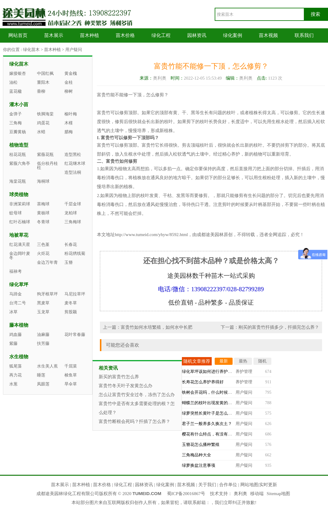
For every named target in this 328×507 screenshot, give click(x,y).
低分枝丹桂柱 (47, 165)
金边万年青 (47, 262)
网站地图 (249, 484)
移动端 (257, 493)
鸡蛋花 (43, 123)
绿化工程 (161, 35)
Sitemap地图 (278, 493)
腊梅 (68, 132)
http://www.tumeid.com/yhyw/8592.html (151, 234)
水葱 (13, 384)
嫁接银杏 (17, 73)
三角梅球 (72, 222)
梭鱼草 (70, 375)
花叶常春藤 (74, 334)
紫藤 (13, 343)
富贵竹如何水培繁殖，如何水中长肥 (156, 327)
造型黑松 (72, 154)
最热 (243, 361)
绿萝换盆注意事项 (198, 465)
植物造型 (18, 145)
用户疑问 (73, 49)
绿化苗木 (31, 49)
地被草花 (18, 235)
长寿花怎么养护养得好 (203, 382)
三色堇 (43, 244)
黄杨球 (43, 213)
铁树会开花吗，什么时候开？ (209, 392)
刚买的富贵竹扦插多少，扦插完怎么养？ (279, 327)
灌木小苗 (18, 104)
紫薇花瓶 (45, 154)
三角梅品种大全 (196, 455)
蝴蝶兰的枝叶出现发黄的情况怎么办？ (217, 403)
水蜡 (41, 132)
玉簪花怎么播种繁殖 (200, 444)
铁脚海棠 (45, 114)
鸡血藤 (15, 334)
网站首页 (17, 35)
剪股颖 (70, 312)
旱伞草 (70, 384)
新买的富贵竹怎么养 (119, 376)
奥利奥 (240, 493)
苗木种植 (89, 35)
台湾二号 (17, 303)
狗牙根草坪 (47, 294)
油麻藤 (43, 334)
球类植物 (18, 194)
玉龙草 (43, 312)
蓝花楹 (15, 91)
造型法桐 (72, 172)
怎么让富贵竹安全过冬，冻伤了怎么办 (137, 394)
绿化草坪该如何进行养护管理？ (211, 371)
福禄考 (15, 271)
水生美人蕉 (47, 366)
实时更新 (268, 484)
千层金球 (72, 204)
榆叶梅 (70, 114)
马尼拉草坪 (74, 294)
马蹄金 (15, 294)
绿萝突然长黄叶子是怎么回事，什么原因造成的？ (228, 413)
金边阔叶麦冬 (19, 255)
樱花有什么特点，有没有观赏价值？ (215, 434)
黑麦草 (43, 303)
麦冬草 (70, 303)
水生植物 (18, 356)
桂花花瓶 (17, 154)
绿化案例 (232, 35)
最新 (223, 361)
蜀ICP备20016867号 (186, 493)
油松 (13, 82)
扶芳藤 (43, 343)
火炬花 (43, 253)
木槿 (68, 123)
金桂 (68, 82)
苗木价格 (125, 35)
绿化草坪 (18, 284)
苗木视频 (268, 35)
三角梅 (15, 123)
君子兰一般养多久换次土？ (207, 423)
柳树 (68, 91)
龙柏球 (70, 213)
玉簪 (68, 262)
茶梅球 (43, 204)
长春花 (70, 244)
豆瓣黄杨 (17, 132)
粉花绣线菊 (74, 253)
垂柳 (41, 91)
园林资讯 (196, 35)
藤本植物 (18, 325)
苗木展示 (53, 35)
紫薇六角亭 (19, 163)
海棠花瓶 (17, 181)
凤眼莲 (43, 384)
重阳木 (43, 82)
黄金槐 (70, 73)
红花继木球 (74, 163)
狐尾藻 (15, 366)
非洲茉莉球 (19, 204)
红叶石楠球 (19, 222)
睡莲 (41, 375)
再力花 (15, 375)
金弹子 (15, 114)
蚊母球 (15, 213)
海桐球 (43, 181)
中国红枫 (45, 73)
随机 (262, 361)
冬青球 (43, 222)
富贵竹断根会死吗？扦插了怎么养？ (134, 421)
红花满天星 (19, 244)
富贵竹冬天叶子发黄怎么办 (125, 385)
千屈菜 (70, 366)
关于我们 (207, 484)
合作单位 (228, 484)
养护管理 (244, 371)
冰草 (13, 312)
